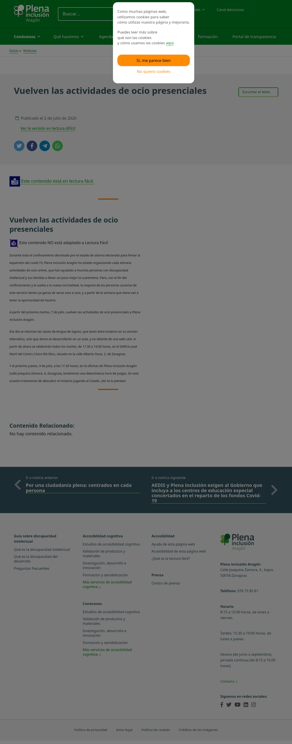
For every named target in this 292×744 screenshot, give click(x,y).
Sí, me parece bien (154, 60)
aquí (170, 42)
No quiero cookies (153, 71)
